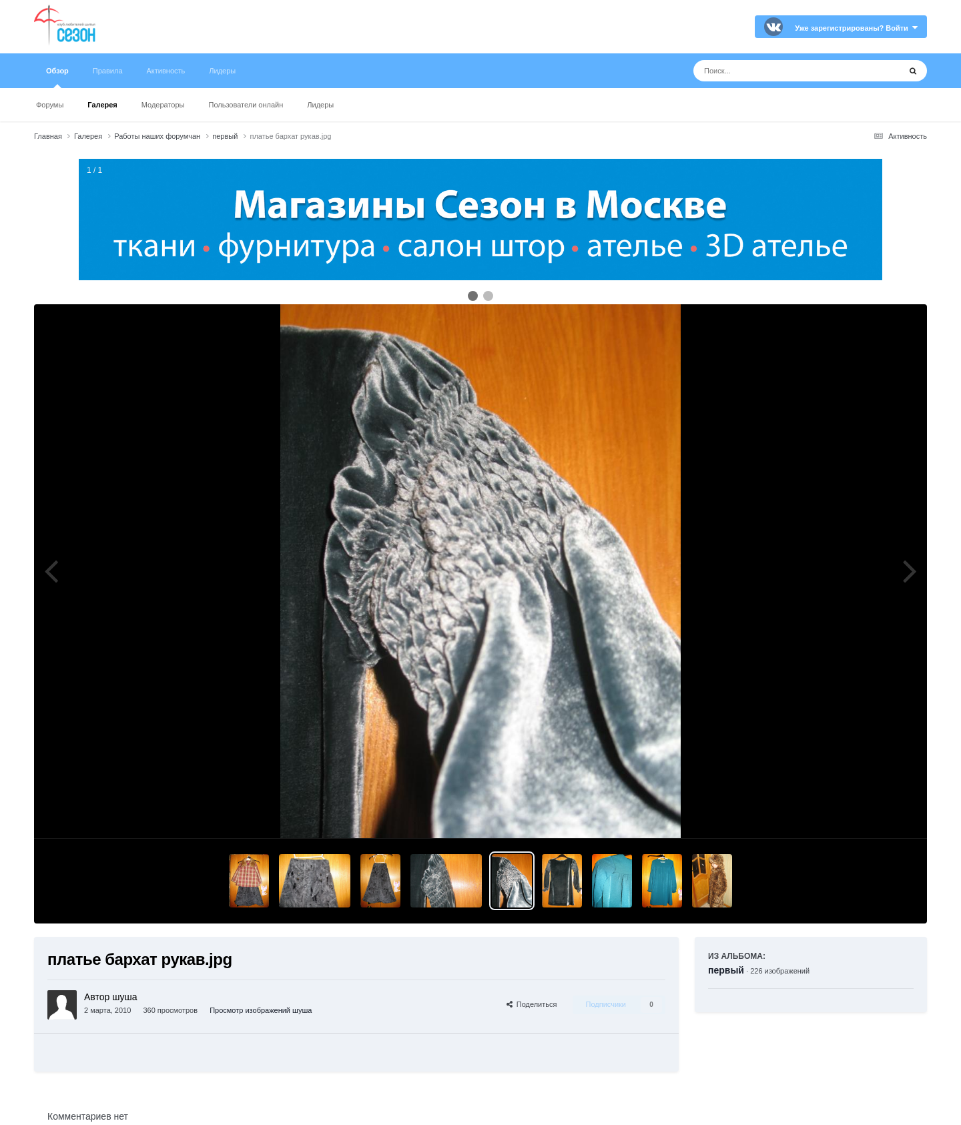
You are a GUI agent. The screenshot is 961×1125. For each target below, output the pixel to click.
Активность (166, 71)
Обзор (57, 77)
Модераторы (163, 105)
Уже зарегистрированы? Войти (856, 28)
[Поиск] (771, 70)
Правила (108, 71)
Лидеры (320, 105)
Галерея (102, 105)
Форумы (49, 105)
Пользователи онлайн (246, 105)
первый (726, 970)
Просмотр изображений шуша (261, 1010)
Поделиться (532, 1004)
